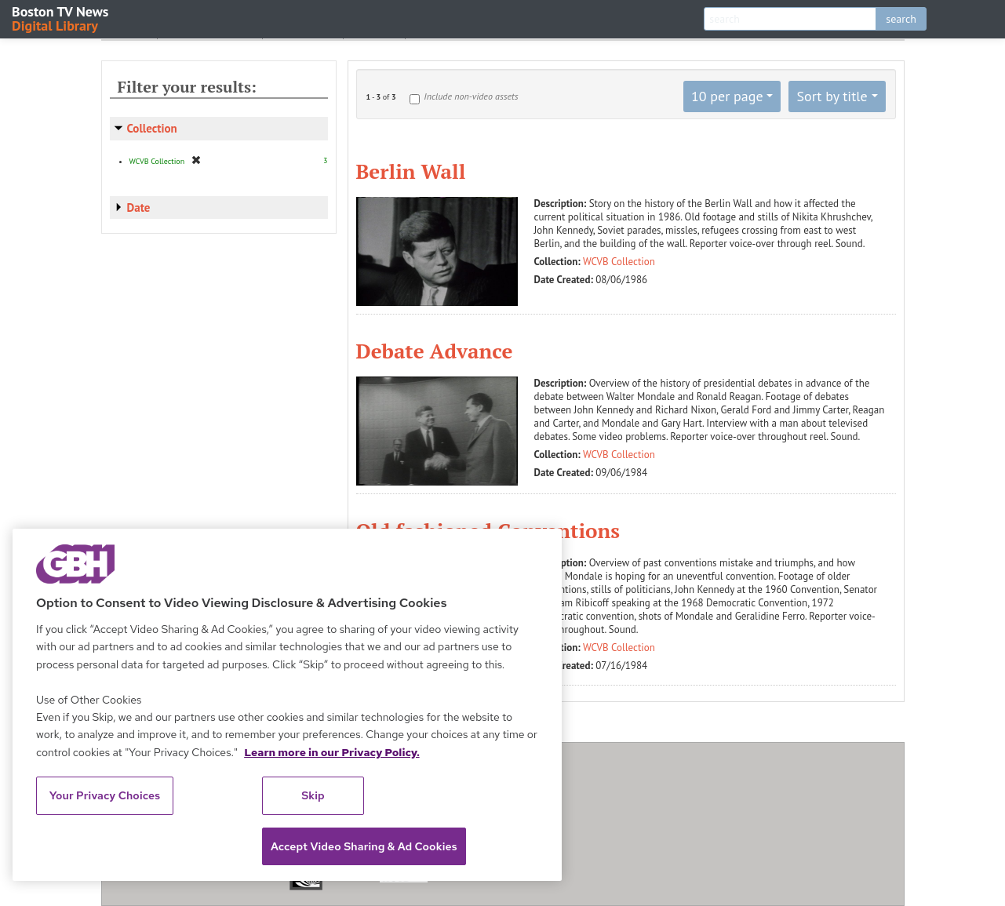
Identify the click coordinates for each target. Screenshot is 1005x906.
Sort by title (831, 96)
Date (139, 207)
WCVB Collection (619, 261)
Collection (152, 128)
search (901, 19)
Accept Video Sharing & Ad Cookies (364, 846)
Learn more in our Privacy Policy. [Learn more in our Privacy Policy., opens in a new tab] (332, 752)
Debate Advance (434, 350)
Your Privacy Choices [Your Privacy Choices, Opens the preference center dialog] (105, 795)
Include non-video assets (471, 96)
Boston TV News (61, 17)
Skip (313, 795)
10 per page (727, 96)
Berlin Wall (411, 171)
